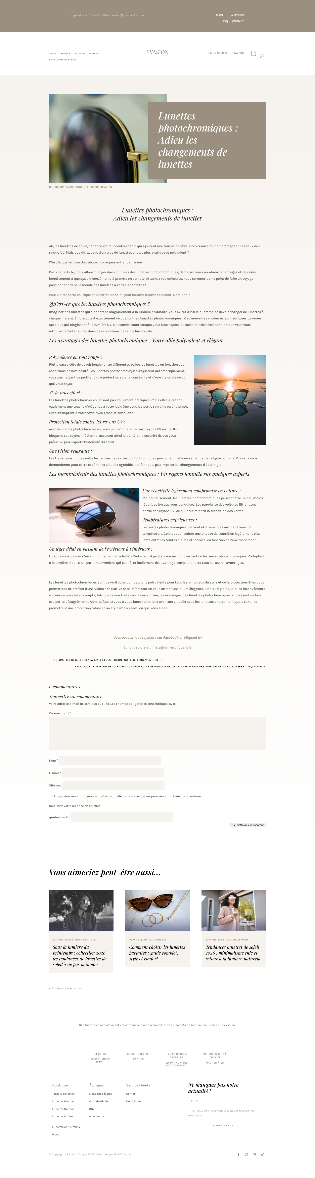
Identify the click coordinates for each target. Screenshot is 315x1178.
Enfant (94, 53)
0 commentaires (100, 187)
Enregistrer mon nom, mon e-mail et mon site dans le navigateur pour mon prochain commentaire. (127, 796)
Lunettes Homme (63, 1109)
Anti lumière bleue (62, 59)
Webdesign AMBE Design (114, 1154)
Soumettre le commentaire (248, 824)
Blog (219, 15)
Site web (55, 785)
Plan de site (96, 1116)
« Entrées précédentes (65, 988)
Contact (238, 21)
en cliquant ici (182, 637)
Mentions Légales (100, 1093)
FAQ (225, 21)
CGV (91, 1109)
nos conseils (77, 187)
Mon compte (219, 53)
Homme (80, 53)
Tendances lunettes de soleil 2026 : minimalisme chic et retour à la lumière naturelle (233, 952)
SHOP (52, 53)
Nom (53, 760)
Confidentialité (98, 1101)
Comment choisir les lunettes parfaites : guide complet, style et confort (157, 952)
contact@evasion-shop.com (128, 15)
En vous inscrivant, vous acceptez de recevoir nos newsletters (221, 1113)
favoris (239, 53)
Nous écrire (133, 1101)
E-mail (55, 773)
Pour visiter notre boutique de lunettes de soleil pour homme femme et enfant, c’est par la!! (120, 295)
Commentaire (60, 713)
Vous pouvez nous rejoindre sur (138, 637)
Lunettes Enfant (62, 1116)
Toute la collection (64, 1093)
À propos (237, 15)
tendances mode (84, 939)
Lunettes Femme (63, 1101)
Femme (65, 53)
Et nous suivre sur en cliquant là (157, 647)
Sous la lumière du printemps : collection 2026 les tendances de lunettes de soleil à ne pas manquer (79, 955)
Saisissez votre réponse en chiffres (74, 806)
